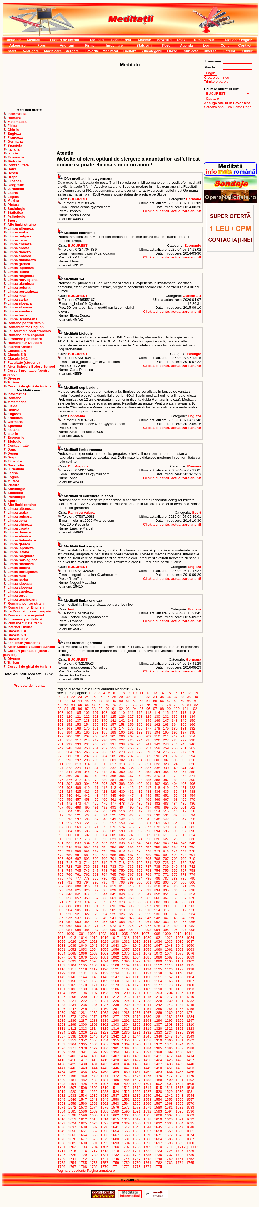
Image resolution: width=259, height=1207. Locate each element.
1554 (158, 1099)
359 (60, 776)
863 (131, 898)
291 (166, 756)
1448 (136, 1068)
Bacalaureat (121, 40)
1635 (190, 1123)
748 (104, 870)
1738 (179, 1155)
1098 (147, 961)
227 (166, 740)
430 (122, 792)
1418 (93, 1060)
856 (69, 898)
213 (183, 736)
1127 (179, 969)
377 (78, 780)
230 (192, 740)
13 (155, 693)
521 (78, 815)
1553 (147, 1099)
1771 (115, 1167)
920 (69, 914)
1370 (136, 1044)
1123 (136, 969)
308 (175, 760)
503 (60, 811)
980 (175, 926)
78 (169, 705)
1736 (158, 1155)
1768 (83, 1167)
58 (175, 701)
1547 (83, 1099)
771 (166, 874)
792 (69, 882)
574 (122, 827)
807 (60, 886)
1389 (61, 1052)
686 (122, 855)
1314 (93, 1028)
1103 (61, 965)
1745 (115, 1159)
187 (95, 732)
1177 (158, 985)
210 (157, 736)
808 (69, 886)
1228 (147, 1001)
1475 (147, 1076)
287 (131, 756)
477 (113, 803)
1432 (104, 1064)
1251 (115, 1009)
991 (131, 930)
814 (122, 886)
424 (69, 792)
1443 (83, 1068)
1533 (72, 1096)
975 (131, 926)
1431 (93, 1064)
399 (131, 784)
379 (95, 780)
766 (122, 874)
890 (87, 906)
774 (192, 874)
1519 (61, 1092)
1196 (83, 993)
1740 (61, 1159)
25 (94, 697)
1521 (83, 1092)
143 (131, 720)
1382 (126, 1048)
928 (139, 914)
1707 (126, 1147)
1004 (113, 934)
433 (148, 792)
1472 (115, 1076)
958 (122, 922)
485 (183, 803)
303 (131, 760)
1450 (158, 1068)
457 (78, 799)
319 (131, 764)
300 (104, 760)
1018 (126, 938)
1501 (147, 1084)
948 (175, 918)
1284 (190, 1017)
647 (60, 847)
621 (113, 839)
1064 (61, 953)
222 (122, 740)
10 (134, 693)
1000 (70, 934)
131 (166, 717)
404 (175, 784)
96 (148, 709)
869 (183, 898)
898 (157, 906)
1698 (169, 1143)
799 (131, 882)
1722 (147, 1151)
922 (87, 914)
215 (60, 740)
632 (69, 843)
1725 (179, 1151)
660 (175, 847)
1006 (135, 934)
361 (78, 776)
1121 (115, 969)
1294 (158, 1021)
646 (192, 843)
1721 (136, 1151)
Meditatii (34, 40)
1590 (126, 1111)
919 (60, 914)
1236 (93, 1005)
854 (192, 894)
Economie (192, 245)
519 (60, 815)
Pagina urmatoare (101, 1171)
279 (60, 756)
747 (95, 870)
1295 (169, 1021)
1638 (83, 1127)
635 (95, 843)
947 (166, 918)
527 (131, 815)
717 (113, 863)
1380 (104, 1048)
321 (148, 764)
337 (148, 768)
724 (175, 863)
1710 (158, 1147)
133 (183, 717)
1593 (158, 1111)
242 (157, 744)
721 (148, 863)
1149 (136, 977)
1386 (169, 1048)
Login (207, 45)
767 (131, 874)
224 (139, 740)
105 (78, 713)
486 (192, 803)
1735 (147, 1155)
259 (166, 748)
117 (183, 713)
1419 (104, 1060)
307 (166, 760)
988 (104, 930)
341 (183, 768)
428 (104, 792)
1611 (72, 1119)
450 (157, 795)
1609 (190, 1115)
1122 (126, 969)
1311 (61, 1028)
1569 (179, 1103)
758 (192, 870)
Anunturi (67, 45)
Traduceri (96, 40)
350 (122, 772)
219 (95, 740)
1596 (190, 1111)
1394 (115, 1052)
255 (131, 748)
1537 (115, 1096)
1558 (61, 1103)
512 (139, 811)
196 (175, 732)
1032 (136, 942)
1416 (72, 1060)
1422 (136, 1060)
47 (100, 701)
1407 (115, 1056)
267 (95, 752)
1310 (190, 1024)
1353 (93, 1040)
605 (113, 835)
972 (104, 926)
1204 (169, 993)
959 (131, 922)
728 (69, 867)
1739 (190, 1155)
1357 (136, 1040)
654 (122, 847)
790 (192, 878)
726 (192, 863)
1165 (169, 981)
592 (139, 831)
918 (192, 910)
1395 (126, 1052)
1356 (126, 1040)
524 (104, 815)
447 (131, 795)
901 (183, 906)
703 (131, 859)
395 (95, 784)
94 (134, 709)
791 (60, 882)
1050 (190, 945)
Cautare (130, 51)
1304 (126, 1024)
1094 (104, 961)
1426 (179, 1060)
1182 (72, 989)
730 (87, 867)
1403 (72, 1056)
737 (148, 867)
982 (192, 926)
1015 (93, 938)
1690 (83, 1143)
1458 (104, 1072)
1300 (83, 1024)
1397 (147, 1052)
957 (113, 922)
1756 (93, 1163)
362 (87, 776)
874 (87, 902)
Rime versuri (204, 40)
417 (148, 788)
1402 (61, 1056)
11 (141, 693)
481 (148, 803)
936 (69, 918)
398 (122, 784)
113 (148, 713)
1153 (179, 977)
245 (183, 744)
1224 (104, 1001)
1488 (147, 1080)
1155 (61, 981)
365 (113, 776)
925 (113, 914)
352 (139, 772)
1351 (72, 1040)
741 (183, 867)
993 (148, 930)
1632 (158, 1123)
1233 (61, 1005)
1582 (179, 1107)
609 (148, 835)
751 (131, 870)
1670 (147, 1135)
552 (69, 823)
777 (78, 878)
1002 (92, 934)
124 (104, 717)
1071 (136, 953)
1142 (61, 977)
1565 (136, 1103)
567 (60, 827)
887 (60, 906)
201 (78, 736)
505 (78, 811)
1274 (83, 1017)
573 (113, 827)
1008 (156, 934)
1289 (104, 1021)
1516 (169, 1088)
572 (104, 827)
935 (60, 918)
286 (122, 756)
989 (113, 930)
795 (95, 882)
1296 (179, 1021)
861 (113, 898)
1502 (158, 1084)
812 (104, 886)
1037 (190, 942)
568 (69, 827)
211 (166, 736)
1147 (115, 977)
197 (183, 732)
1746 (126, 1159)
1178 (169, 985)
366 (122, 776)
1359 (158, 1040)
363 (95, 776)
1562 (104, 1103)
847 (131, 894)
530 (157, 815)
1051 (61, 949)
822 (192, 886)
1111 (147, 965)
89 (100, 709)
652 (104, 847)
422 (192, 788)
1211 (104, 997)
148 (175, 720)
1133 (104, 973)
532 (175, 815)
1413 (179, 1056)
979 (166, 926)
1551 (126, 1099)
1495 (83, 1084)
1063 (190, 949)
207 (131, 736)
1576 (115, 1107)
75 (148, 705)
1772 (126, 1167)
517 (183, 811)
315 (95, 764)
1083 (126, 957)
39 (189, 697)
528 (139, 815)
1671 (158, 1135)
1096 (126, 961)
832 (139, 890)
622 (122, 839)
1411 (158, 1056)
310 (192, 760)
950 (192, 918)
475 (95, 803)
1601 (104, 1115)
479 (131, 803)
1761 (147, 1163)
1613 (93, 1119)
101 (185, 709)
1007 (145, 934)
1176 (147, 985)
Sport (196, 513)
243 (166, 744)
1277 (115, 1017)
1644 (147, 1127)
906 (87, 910)
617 (78, 839)
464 (139, 799)
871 (60, 902)
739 (166, 867)
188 (104, 732)
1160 (115, 981)
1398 (158, 1052)
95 (141, 709)
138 (87, 720)
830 (122, 890)
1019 (136, 938)
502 (192, 807)
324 (175, 764)
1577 (126, 1107)
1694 (126, 1143)
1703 (83, 1147)
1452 (179, 1068)
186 (87, 732)
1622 (190, 1119)
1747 (136, 1159)
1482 (83, 1080)
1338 (72, 1036)
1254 (147, 1009)
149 (183, 720)
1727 (61, 1155)
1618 (147, 1119)
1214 (136, 997)
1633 (169, 1123)
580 (175, 827)
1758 (115, 1163)
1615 (115, 1119)
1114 (179, 965)
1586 (83, 1111)
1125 (158, 969)
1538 (126, 1096)
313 (78, 764)
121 (78, 717)
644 (175, 843)
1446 (115, 1068)
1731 (104, 1155)
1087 (169, 957)
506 (87, 811)
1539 (136, 1096)
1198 (104, 993)
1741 (72, 1159)
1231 (179, 1001)
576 (139, 827)
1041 (93, 945)
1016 (104, 938)
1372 (158, 1044)
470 (192, 799)
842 (87, 894)
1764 (179, 1163)
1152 (169, 977)
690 (157, 855)
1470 (93, 1076)
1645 (158, 1127)
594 (157, 831)
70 (114, 705)
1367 (104, 1044)
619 (95, 839)
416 (139, 788)
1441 (61, 1068)
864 (139, 898)
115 (166, 713)
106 (87, 713)
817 (148, 886)
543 (131, 819)
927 (131, 914)
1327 (93, 1032)
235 (95, 744)
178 (157, 728)
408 (69, 788)
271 (131, 752)
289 (148, 756)
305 (148, 760)
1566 (147, 1103)
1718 (104, 1151)
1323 (190, 1028)
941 (113, 918)
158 (122, 724)
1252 (126, 1009)
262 (192, 748)
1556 (179, 1099)
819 (166, 886)
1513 (136, 1088)
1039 (72, 945)
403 (166, 784)
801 (148, 882)
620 (104, 839)
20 (59, 697)
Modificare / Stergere (61, 51)
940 (104, 918)
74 (141, 705)
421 (183, 788)
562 (157, 823)
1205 (179, 993)
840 (69, 894)
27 (107, 697)
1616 (126, 1119)
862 (122, 898)
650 (87, 847)
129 (148, 717)
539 (95, 819)
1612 (83, 1119)
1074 (169, 953)
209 (148, 736)
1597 (61, 1115)
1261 (83, 1013)
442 (87, 795)
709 (183, 859)
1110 (136, 965)
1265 (126, 1013)
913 (148, 910)
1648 (190, 1127)
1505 (190, 1084)
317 (113, 764)
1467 (61, 1076)
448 (139, 795)
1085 (147, 957)
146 (157, 720)
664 (69, 851)
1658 (158, 1131)
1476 (158, 1076)
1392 (93, 1052)
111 (131, 713)
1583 (190, 1107)
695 (60, 859)
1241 (147, 1005)
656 (139, 847)
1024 (190, 938)
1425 (169, 1060)
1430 (83, 1064)
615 (60, 839)
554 (87, 823)
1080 (93, 957)
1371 (147, 1044)
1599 (83, 1115)
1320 (158, 1028)
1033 (147, 942)
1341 (104, 1036)
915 (166, 910)
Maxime (144, 40)
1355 (115, 1040)
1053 (83, 949)
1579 (147, 1107)
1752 (190, 1159)
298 (87, 760)
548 (175, 819)
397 (113, 784)
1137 (147, 973)
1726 (190, 1151)
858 (87, 898)
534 (192, 815)
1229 (158, 1001)
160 (139, 724)
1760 (136, 1163)
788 (175, 878)
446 (122, 795)
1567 (158, 1103)
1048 (169, 945)
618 (87, 839)
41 (59, 701)
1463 (158, 1072)
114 (157, 713)
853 (183, 894)
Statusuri (144, 45)
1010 (177, 934)
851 (166, 894)
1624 (72, 1123)
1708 (136, 1147)
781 (113, 878)
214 (192, 736)
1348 (179, 1036)
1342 (115, 1036)
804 (175, 882)
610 (157, 835)
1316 (115, 1028)
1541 (158, 1096)
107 (95, 713)
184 (69, 732)
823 (60, 890)
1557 (190, 1099)
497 (148, 807)
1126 (169, 969)
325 (183, 764)
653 (113, 847)
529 (148, 815)
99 (169, 709)
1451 (169, 1068)
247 (60, 748)
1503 (169, 1084)
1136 (136, 973)
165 (183, 724)
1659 (169, 1131)
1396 (136, 1052)
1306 (147, 1024)
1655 (126, 1131)
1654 (115, 1131)
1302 (104, 1024)
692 (175, 855)
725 (183, 863)
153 (78, 724)
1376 (61, 1048)
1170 (83, 985)
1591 (136, 1111)
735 (131, 867)
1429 (72, 1064)
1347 (169, 1036)
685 (113, 855)
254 (122, 748)
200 (69, 736)
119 (60, 717)
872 (69, 902)
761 (78, 874)
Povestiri (164, 40)
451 (166, 795)
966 (192, 922)
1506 (61, 1088)
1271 (190, 1013)
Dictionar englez (238, 40)
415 (131, 788)
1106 (93, 965)
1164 (158, 981)
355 (166, 772)
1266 (136, 1013)
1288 (93, 1021)
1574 (93, 1107)
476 (104, 803)
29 (121, 697)
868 (175, 898)
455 (60, 799)
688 (139, 855)
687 (131, 855)
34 (155, 697)
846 (122, 894)
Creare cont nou (216, 77)
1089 (190, 957)
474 (87, 803)
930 (157, 914)
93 (128, 709)
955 (95, 922)
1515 (158, 1088)
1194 (61, 993)
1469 (83, 1076)
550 (192, 819)
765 (113, 874)
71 (121, 705)
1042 (104, 945)
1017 (115, 938)
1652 (93, 1131)
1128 (190, 969)
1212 (115, 997)
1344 (136, 1036)
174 (122, 728)
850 (157, 894)
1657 (147, 1131)
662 (192, 847)
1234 (72, 1005)
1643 (136, 1127)
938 (87, 918)
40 (196, 697)
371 (166, 776)
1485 (115, 1080)
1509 (93, 1088)
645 (183, 843)
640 (139, 843)
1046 (147, 945)
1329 (115, 1032)
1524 (115, 1092)
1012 (61, 938)
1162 (136, 981)
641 (148, 843)
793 (78, 882)
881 (148, 902)
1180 (190, 985)
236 (104, 744)
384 (139, 780)
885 (183, 902)
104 (69, 713)
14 (162, 693)
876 (104, 902)
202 (87, 736)
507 (95, 811)
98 (162, 709)
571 (95, 827)
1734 (136, 1155)
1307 (158, 1024)
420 (175, 788)
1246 (61, 1009)
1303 (115, 1024)
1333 (158, 1032)
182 (192, 728)
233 (78, 744)
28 (114, 697)
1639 (93, 1127)
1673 (179, 1135)
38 (182, 697)
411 (95, 788)
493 (113, 807)
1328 (104, 1032)
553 (78, 823)
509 (113, 811)
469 (183, 799)
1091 (72, 961)
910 (122, 910)
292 (175, 756)
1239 (126, 1005)
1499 (126, 1084)
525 (113, 815)
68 (100, 705)
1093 (93, 961)
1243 (169, 1005)
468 (175, 799)
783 (131, 878)
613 (183, 835)
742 (192, 867)
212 (175, 736)
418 (157, 788)
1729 (83, 1155)
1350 (61, 1040)
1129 (61, 973)
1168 (61, 985)
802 (157, 882)
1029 (104, 942)
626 (157, 839)
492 (104, 807)
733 (113, 867)
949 (183, 918)
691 (166, 855)
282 (87, 756)
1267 (147, 1013)
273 (148, 752)
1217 (169, 997)
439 (60, 795)
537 (78, 819)
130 (157, 717)
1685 (169, 1139)
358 (192, 772)
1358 (147, 1040)
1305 (136, 1024)
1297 (190, 1021)
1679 (104, 1139)
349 (113, 772)
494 (122, 807)
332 (104, 768)
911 (131, 910)
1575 (104, 1107)
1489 (158, 1080)
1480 (61, 1080)
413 (113, 788)
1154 (190, 977)
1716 (83, 1151)
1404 (83, 1056)
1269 (169, 1013)
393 (78, 784)
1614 (104, 1119)
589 (113, 831)
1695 (136, 1143)
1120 (104, 969)
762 (87, 874)
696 (69, 859)
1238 (115, 1005)
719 (131, 863)
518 (192, 811)
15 (169, 693)
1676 (72, 1139)
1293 (147, 1021)
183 (60, 732)
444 (104, 795)
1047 (158, 945)
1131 (83, 973)
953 (78, 922)
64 (73, 705)
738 (157, 867)
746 (87, 870)
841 (78, 894)
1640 (104, 1127)
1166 (179, 981)
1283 (179, 1017)
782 (122, 878)
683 (95, 855)
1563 (115, 1103)
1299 (72, 1024)
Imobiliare (114, 45)
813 (113, 886)
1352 (83, 1040)
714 (87, 863)
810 (87, 886)
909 (113, 910)
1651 (83, 1131)
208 (139, 736)
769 (148, 874)
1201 (136, 993)
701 (113, 859)
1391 (83, 1052)
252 (104, 748)
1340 (93, 1036)
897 (148, 906)
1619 (158, 1119)
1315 (104, 1028)
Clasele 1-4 (192, 296)
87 (87, 709)
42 (66, 701)
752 (139, 870)
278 (192, 752)
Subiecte (191, 51)
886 (192, 902)
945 (148, 918)
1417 (83, 1060)
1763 (169, 1163)
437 (183, 792)
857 (78, 898)
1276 (104, 1017)
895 (131, 906)
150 (192, 720)
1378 (83, 1048)
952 (69, 922)
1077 (61, 957)
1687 (190, 1139)
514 (157, 811)
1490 (169, 1080)
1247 (72, 1009)
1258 (190, 1009)
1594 (169, 1111)
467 (166, 799)
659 (166, 847)
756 (175, 870)
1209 (83, 997)
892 (104, 906)
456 (69, 799)
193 (148, 732)
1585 (72, 1111)
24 (87, 697)
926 (122, 914)
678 (192, 851)
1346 (158, 1036)
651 (95, 847)
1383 (136, 1048)
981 (183, 926)
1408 (126, 1056)
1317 (126, 1028)
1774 (147, 1167)
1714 (61, 1151)
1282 (169, 1017)
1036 (179, 942)
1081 (104, 957)
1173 (115, 985)
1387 (179, 1048)
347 (95, 772)
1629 (126, 1123)
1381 (115, 1048)
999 (60, 934)
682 (87, 855)
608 (139, 835)
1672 (169, 1135)
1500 (136, 1084)
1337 (61, 1036)
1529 (169, 1092)
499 (166, 807)
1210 (93, 997)
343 (60, 772)
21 (66, 697)
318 (122, 764)
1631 (147, 1123)
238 (122, 744)
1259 (61, 1013)
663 (60, 851)
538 (87, 819)
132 (175, 717)
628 (175, 839)
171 (95, 728)
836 (175, 890)
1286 (72, 1021)
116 (175, 713)
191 (131, 732)
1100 (169, 961)
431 (131, 792)
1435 (136, 1064)
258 (157, 748)
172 (104, 728)
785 (148, 878)
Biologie (194, 354)
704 (139, 859)
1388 (190, 1048)
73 (134, 705)
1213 (126, 997)
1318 (136, 1028)
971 (95, 926)
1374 (179, 1044)
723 (166, 863)
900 (175, 906)
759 (60, 874)
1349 (190, 1036)
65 (80, 705)
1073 (158, 953)
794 (87, 882)
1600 (93, 1115)
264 (69, 752)
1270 (179, 1013)
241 (148, 744)
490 (87, 807)
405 (183, 784)
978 (157, 926)
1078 (72, 957)
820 (175, 886)
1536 (104, 1096)
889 (78, 906)
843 (95, 894)
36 (169, 697)
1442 (72, 1068)
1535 (93, 1096)
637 (113, 843)
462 (122, 799)
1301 (93, 1024)
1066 (83, 953)
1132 (93, 973)
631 (60, 843)
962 (157, 922)
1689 (72, 1143)
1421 (126, 1060)
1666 (104, 1135)
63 (66, 705)
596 (175, 831)
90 (107, 709)
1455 (72, 1072)
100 (177, 709)
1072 (147, 953)
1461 (136, 1072)
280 (69, 756)
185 (78, 732)
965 (183, 922)
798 (122, 882)
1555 (169, 1099)
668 (104, 851)
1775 (158, 1167)
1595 (179, 1111)
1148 (126, 977)
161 (148, 724)
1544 (190, 1096)
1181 (61, 989)
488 (69, 807)
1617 (136, 1119)
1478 (179, 1076)
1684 (158, 1139)
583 (60, 831)
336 (139, 768)
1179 (179, 985)
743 (60, 870)
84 (66, 709)
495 (131, 807)
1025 (61, 942)
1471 (104, 1076)
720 (139, 863)
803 (166, 882)
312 (69, 764)
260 (175, 748)
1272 (61, 1017)
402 (157, 784)
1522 (93, 1092)
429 (113, 792)
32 (141, 697)
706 (157, 859)
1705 (104, 1147)
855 (60, 898)
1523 (104, 1092)
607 (131, 835)
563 (166, 823)
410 (87, 788)
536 (69, 819)
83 (59, 709)
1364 (72, 1044)
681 (78, 855)
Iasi (71, 609)
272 (139, 752)
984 (69, 930)
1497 (104, 1084)
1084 (136, 957)
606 (122, 835)
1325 (72, 1032)
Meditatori (111, 51)
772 (175, 874)
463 (131, 799)
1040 (83, 945)
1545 (61, 1099)
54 (148, 701)
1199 (115, 993)
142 (122, 720)
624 (139, 839)
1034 (158, 942)
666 (87, 851)
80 (182, 705)
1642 (126, 1127)
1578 (136, 1107)
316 (104, 764)
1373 (169, 1044)
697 (78, 859)
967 (60, 926)
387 (166, 780)
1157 (83, 981)
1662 (61, 1135)
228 (175, 740)
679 (60, 855)
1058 (136, 949)
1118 (83, 969)
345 (78, 772)
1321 (169, 1028)
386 (157, 780)
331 (95, 768)
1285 (61, 1021)
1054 (93, 949)
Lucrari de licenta (64, 40)
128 (139, 717)
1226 (126, 1001)
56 (162, 701)
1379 (93, 1048)
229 (183, 740)
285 (113, 756)
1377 (72, 1048)
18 (189, 693)
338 (157, 768)
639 (131, 843)
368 (139, 776)
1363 (61, 1044)
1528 (158, 1092)
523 (95, 815)
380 (104, 780)
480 (139, 803)
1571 (61, 1107)
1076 (190, 953)
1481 (72, 1080)
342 (192, 768)
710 (192, 859)
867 (166, 898)
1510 (104, 1088)
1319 (147, 1028)
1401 (190, 1052)
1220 (61, 1001)
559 (131, 823)
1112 (158, 965)
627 (166, 839)
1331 (136, 1032)
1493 (61, 1084)
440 (69, 795)
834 (157, 890)
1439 (179, 1064)
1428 (61, 1064)
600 (69, 835)
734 (122, 867)
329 (78, 768)
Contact (244, 45)
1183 (83, 989)
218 (87, 740)
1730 (93, 1155)
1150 (147, 977)
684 (104, 855)
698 (87, 859)
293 (183, 756)
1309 (179, 1024)
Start (12, 51)
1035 (169, 942)
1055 (104, 949)
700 (104, 859)
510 (122, 811)
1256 (169, 1009)
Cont (225, 45)
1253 (136, 1009)
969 (78, 926)
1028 (93, 942)
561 (148, 823)
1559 (72, 1103)
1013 (72, 938)
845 (113, 894)
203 (95, 736)
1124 (147, 969)
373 (183, 776)
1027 (83, 942)
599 (60, 835)
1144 (83, 977)
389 (183, 780)
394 (87, 784)
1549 (104, 1099)
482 (157, 803)
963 (166, 922)
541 (113, 819)
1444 (93, 1068)
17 (182, 693)
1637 (72, 1127)
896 (139, 906)
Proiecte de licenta (29, 685)
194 (157, 732)
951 (60, 922)
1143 (72, 977)
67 (94, 705)
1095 (115, 961)
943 (131, 918)
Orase (172, 51)
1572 (72, 1107)
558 (122, 823)
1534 (83, 1096)
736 (139, 867)
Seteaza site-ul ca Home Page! (228, 107)
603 (95, 835)
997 (183, 930)
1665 (93, 1135)
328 (69, 768)
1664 (83, 1135)
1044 (126, 945)
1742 (83, 1159)
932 (175, 914)
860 (104, 898)
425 (78, 792)
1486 (126, 1080)
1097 (136, 961)
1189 (147, 989)
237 (113, 744)
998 (192, 930)
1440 (190, 1064)
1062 (179, 949)
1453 (190, 1068)
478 (122, 803)
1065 (72, 953)
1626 (93, 1123)
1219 (190, 997)
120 (69, 717)
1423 (147, 1060)
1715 (72, 1151)
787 (166, 878)
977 (148, 926)
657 (148, 847)
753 (148, 870)
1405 (93, 1056)
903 (60, 910)
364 (104, 776)
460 (104, 799)
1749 (158, 1159)
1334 (169, 1032)
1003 (102, 934)
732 (104, 867)
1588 (104, 1111)
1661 (190, 1131)
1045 (136, 945)
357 (183, 772)
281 (78, 756)
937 (78, 918)
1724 (169, 1151)
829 (113, 890)
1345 (147, 1036)
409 (78, 788)
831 (131, 890)
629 (183, 839)
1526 (136, 1092)
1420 (115, 1060)
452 (175, 795)
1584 (61, 1111)
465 (148, 799)
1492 (190, 1080)
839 (60, 894)
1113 (169, 965)
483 (166, 803)
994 (157, 930)
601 (78, 835)
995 (166, 930)
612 (175, 835)
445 (113, 795)
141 (113, 720)
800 (139, 882)
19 (196, 693)
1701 (61, 1147)
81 (189, 705)
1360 (169, 1040)
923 (95, 914)
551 (60, 823)
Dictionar (13, 40)
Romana (194, 466)
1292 (136, 1021)
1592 (147, 1111)
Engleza (194, 416)
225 (148, 740)
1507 (72, 1088)
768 (139, 874)
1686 (179, 1139)
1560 (83, 1103)
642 (157, 843)
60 (189, 701)
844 (104, 894)
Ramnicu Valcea (81, 513)
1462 (147, 1072)
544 (139, 819)
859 (95, 898)
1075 (179, 953)
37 (175, 697)
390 (192, 780)
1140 (179, 973)
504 (69, 811)
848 (139, 894)
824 (69, 890)
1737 (169, 1155)
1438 (169, 1064)
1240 (136, 1005)
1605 (147, 1115)
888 (69, 906)
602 (87, 835)
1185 (104, 989)
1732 (115, 1155)
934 (192, 914)
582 (192, 827)
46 (94, 701)
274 (157, 752)
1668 (126, 1135)
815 (131, 886)
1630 (136, 1123)
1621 (179, 1119)
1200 (126, 993)
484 (175, 803)
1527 (147, 1092)
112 (139, 713)
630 (192, 839)
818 (157, 886)
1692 (104, 1143)
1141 (190, 973)
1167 (190, 981)
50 (121, 701)
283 (95, 756)
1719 (115, 1151)
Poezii (182, 40)
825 (78, 890)
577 (148, 827)
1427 (190, 1060)
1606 (158, 1115)
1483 (93, 1080)
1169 (72, 985)
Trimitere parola (216, 81)
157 (113, 724)
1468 (72, 1076)
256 (139, 748)
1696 (147, 1143)
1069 (115, 953)
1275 (93, 1017)
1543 (179, 1096)
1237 (104, 1005)
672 (139, 851)
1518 (190, 1088)
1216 (158, 997)
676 (175, 851)
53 (141, 701)
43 (73, 701)
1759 (126, 1163)
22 (73, 697)
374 (192, 776)
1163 (147, 981)
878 (122, 902)
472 (69, 803)
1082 (115, 957)
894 (122, 906)
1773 (136, 1167)
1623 (61, 1123)
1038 (61, 945)
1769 (93, 1167)
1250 (104, 1009)
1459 (115, 1072)
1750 (169, 1159)
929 (148, 914)
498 (157, 807)
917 (183, 910)
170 (87, 728)
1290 (115, 1021)
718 (122, 863)
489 (78, 807)
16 (175, 693)
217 (78, 740)
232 (69, 744)
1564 (126, 1103)
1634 (179, 1123)
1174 (126, 985)
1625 (83, 1123)
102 (194, 709)
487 (60, 807)
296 (69, 760)
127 (131, 717)
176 (139, 728)
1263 (104, 1013)
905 (78, 910)
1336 (190, 1032)
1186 (115, 989)
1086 (158, 957)
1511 (115, 1088)
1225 (115, 1001)
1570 (190, 1103)
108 (104, 713)
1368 (115, 1044)
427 (95, 792)
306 (157, 760)
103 (60, 713)
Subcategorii (151, 51)
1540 (147, 1096)
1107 (104, 965)
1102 (190, 961)
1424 (158, 1060)
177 (148, 728)
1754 (72, 1163)
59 (182, 701)
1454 (61, 1072)
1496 (93, 1084)
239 (131, 744)
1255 (158, 1009)
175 (131, 728)
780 (104, 878)
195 (166, 732)
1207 (61, 997)
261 (183, 748)
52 (134, 701)
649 (78, 847)
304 (139, 760)
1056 (115, 949)
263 (60, 752)
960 (139, 922)
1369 (126, 1044)
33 (148, 697)
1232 (190, 1001)
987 (95, 930)
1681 (126, 1139)
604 (104, 835)
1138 (158, 973)
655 (131, 847)
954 (87, 922)
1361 (179, 1040)
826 (87, 890)
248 (69, 748)
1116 (61, 969)
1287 (83, 1021)
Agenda (186, 45)
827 (95, 890)
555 (95, 823)
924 (104, 914)
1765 (190, 1163)
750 (122, 870)
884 (175, 902)
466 (157, 799)
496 (139, 807)
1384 (147, 1048)
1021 (158, 938)
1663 (72, 1135)
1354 (104, 1040)
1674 (190, 1135)
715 (95, 863)
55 (155, 701)
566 (192, 823)
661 (183, 847)
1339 (83, 1036)
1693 (115, 1143)
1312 (72, 1028)
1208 (72, 997)
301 (113, 760)
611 (166, 835)
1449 (147, 1068)
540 (104, 819)
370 (157, 776)
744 (69, 870)
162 (157, 724)
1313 (83, 1028)
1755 (83, 1163)
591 (131, 831)
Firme (89, 45)
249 (78, 748)
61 (196, 701)
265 (78, 752)
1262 (93, 1013)
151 (60, 724)
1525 (126, 1092)
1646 (169, 1127)
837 (183, 890)
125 (113, 717)
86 (80, 709)
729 (78, 867)
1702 (72, 1147)
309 (183, 760)
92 (121, 709)
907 (95, 910)
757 (183, 870)
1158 (93, 981)
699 (95, 859)
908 (104, 910)
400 (139, 784)
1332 (147, 1032)
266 (87, 752)
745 (78, 870)
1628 (115, 1123)
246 (192, 744)
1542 (169, 1096)
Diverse (209, 51)
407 (60, 788)
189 (113, 732)
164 (175, 724)
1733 (126, 1155)
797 (113, 882)
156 (104, 724)
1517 (179, 1088)
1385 (158, 1048)
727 (60, 867)
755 (166, 870)
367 (131, 776)
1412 (169, 1056)
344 (69, 772)
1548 (93, 1099)
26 (100, 697)
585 (78, 831)
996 (175, 930)
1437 (158, 1064)
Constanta (76, 416)
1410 (147, 1056)
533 (183, 815)
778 (87, 878)
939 (95, 918)
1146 (104, 977)
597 (183, 831)
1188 (136, 989)
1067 (93, 953)
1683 (147, 1139)
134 (192, 717)
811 (95, 886)
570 (87, 827)
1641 (115, 1127)
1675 (61, 1139)
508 (104, 811)
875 (95, 902)
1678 (93, 1139)
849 (148, 894)
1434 (126, 1064)
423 (60, 792)
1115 (190, 965)
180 (175, 728)
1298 (61, 1024)
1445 (104, 1068)
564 (175, 823)
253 (113, 748)
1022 (169, 938)
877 (113, 902)
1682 (136, 1139)
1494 (72, 1084)
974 (122, 926)
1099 (158, 961)
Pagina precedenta (71, 1171)
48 (107, 701)
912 (139, 910)
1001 (81, 934)
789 (183, 878)
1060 (158, 949)
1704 (93, 1147)
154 (87, 724)
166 (192, 724)
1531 (190, 1092)
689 (148, 855)
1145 (93, 977)
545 (148, 819)
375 (60, 780)
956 (104, 922)
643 (166, 843)
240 (139, 744)
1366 (93, 1044)
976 (139, 926)
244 (175, 744)
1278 (126, 1017)
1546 (72, 1099)
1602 (115, 1115)
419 (166, 788)
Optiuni (229, 51)
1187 (126, 989)
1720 (126, 1151)
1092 (83, 961)
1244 (179, 1005)
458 (87, 799)
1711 (169, 1147)
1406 (104, 1056)
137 (78, 720)
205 (113, 736)
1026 (72, 942)
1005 (124, 934)
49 (114, 701)
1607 (169, 1115)
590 (122, 831)
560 (139, 823)
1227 (136, 1001)
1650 (72, 1131)
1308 (169, 1024)
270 (122, 752)
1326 (83, 1032)
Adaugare (17, 45)
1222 (83, 1001)
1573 (83, 1107)
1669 (136, 1135)
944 (139, 918)
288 (139, 756)
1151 (158, 977)
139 (95, 720)
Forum (42, 45)
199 (60, 736)
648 (69, 847)
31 (134, 697)
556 (104, 823)
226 (157, 740)
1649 (61, 1131)
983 (60, 930)
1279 (136, 1017)
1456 (83, 1072)
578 (157, 827)
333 (113, 768)
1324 (61, 1032)
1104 (72, 965)
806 (192, 882)
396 (104, 784)
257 (148, 748)
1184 (93, 989)
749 (113, 870)
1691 (93, 1143)
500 (175, 807)
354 (157, 772)
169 (78, 728)
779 (95, 878)
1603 (126, 1115)
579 (166, 827)
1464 (169, 1072)
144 (139, 720)
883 (166, 902)
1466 (190, 1072)
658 (157, 847)
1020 (147, 938)
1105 (83, 965)
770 (157, 874)
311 (60, 764)
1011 (188, 934)
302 (122, 760)
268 (104, 752)
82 (196, 705)
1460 (126, 1072)
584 (69, 831)
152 (69, 724)
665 (78, 851)
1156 (72, 981)
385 (148, 780)
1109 (126, 965)
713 (78, 863)
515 (166, 811)
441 (78, 795)
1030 (115, 942)
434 (157, 792)
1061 (169, 949)
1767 (72, 1167)
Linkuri (247, 51)
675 (166, 851)
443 (95, 795)
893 (113, 906)
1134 (115, 973)
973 (113, 926)
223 (131, 740)
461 (113, 799)
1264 (115, 1013)
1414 (190, 1056)
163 (166, 724)
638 (122, 843)
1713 (194, 1147)
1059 (147, 949)
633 (78, 843)
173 (113, 728)
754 (157, 870)
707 (166, 859)
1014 (83, 938)
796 (104, 882)
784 (139, 878)
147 (166, 720)
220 (104, 740)
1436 (147, 1064)
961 (148, 922)
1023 (179, 938)
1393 (104, 1052)
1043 (115, 945)
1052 (72, 949)
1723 (158, 1151)
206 (122, 736)
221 (113, 740)
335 (131, 768)
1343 (126, 1036)
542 (122, 819)
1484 (104, 1080)
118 (192, 713)
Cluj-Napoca (78, 466)
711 (60, 863)
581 (183, 827)
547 (166, 819)
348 (104, 772)
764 (104, 874)
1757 (104, 1163)
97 (155, 709)
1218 (179, 997)
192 (139, 732)
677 (183, 851)
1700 (190, 1143)
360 (69, 776)
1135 (126, 973)
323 (166, 764)
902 (192, 906)
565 (183, 823)
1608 (179, 1115)
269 (113, 752)
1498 (115, 1084)
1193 (190, 989)
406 (192, 784)
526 (122, 815)
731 (95, 867)
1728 (72, 1155)
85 (73, 709)
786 (157, 878)
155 (95, 724)
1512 (126, 1088)
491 (95, 807)
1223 (93, 1001)
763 (95, 874)
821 (183, 886)
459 (95, 799)
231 (60, 744)
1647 (179, 1127)
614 (192, 835)
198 (192, 732)
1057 (126, 949)
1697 (158, 1143)
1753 (61, 1163)
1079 (83, 957)
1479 (190, 1076)
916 (175, 910)
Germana (193, 199)
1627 (104, 1123)
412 (104, 788)
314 (87, 764)
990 (122, 930)
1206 (190, 993)
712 (69, 863)
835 (166, 890)
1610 (61, 1119)
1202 (147, 993)
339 (166, 768)
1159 (104, 981)
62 (59, 705)
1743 (93, 1159)
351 (131, 772)
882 (157, 902)
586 (87, 831)
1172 (104, 985)
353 (148, 772)
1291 (126, 1021)
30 (128, 697)
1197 (93, 993)
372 (175, 776)
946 (157, 918)
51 (128, 701)
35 (162, 697)
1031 (126, 942)
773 (183, 874)
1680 (115, 1139)
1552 (136, 1099)
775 (60, 878)
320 (139, 764)
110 (122, 713)
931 (166, 914)
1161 (126, 981)
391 (60, 784)
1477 (169, 1076)
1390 (72, 1052)
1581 (169, 1107)
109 (113, 713)
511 (131, 811)
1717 (93, 1151)
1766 (61, 1167)
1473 (126, 1076)
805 (183, 882)
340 (175, 768)
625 (148, 839)
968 (69, 926)
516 (175, 811)
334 (122, 768)
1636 (61, 1127)
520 (69, 815)
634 (87, 843)
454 (192, 795)
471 (60, 803)
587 (95, 831)
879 (131, 902)
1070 (126, 953)
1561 (93, 1103)
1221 (72, 1001)
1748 (147, 1159)
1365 (83, 1044)
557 (113, 823)
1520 (72, 1092)
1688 (61, 1143)
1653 (104, 1131)
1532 (61, 1096)
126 (122, 717)
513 (148, 811)
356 (175, 772)
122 (87, 717)
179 (166, 728)
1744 (104, 1159)
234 (87, 744)
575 (131, 827)
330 (87, 768)
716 (104, 863)
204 (104, 736)
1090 (61, 961)
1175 (136, 985)
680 (69, 855)
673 (148, 851)
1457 (93, 1072)
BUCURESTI (78, 199)
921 (78, 914)
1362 (190, 1040)
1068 (104, 953)
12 (148, 693)
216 (69, 740)
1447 (126, 1068)
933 (183, 914)
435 (166, 792)
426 (87, 792)
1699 (179, 1143)
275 (166, 752)
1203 (158, 993)
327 (60, 768)
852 (175, 894)
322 (157, 764)
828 (104, 890)
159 (131, 724)
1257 (179, 1009)
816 (139, 886)
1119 (93, 969)
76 (155, 705)
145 (148, 720)
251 (95, 748)
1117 (72, 969)
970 (87, 926)
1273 (72, 1017)
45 (87, 701)
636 (104, 843)
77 (162, 705)
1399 (169, 1052)
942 (122, 918)
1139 (169, 973)
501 (183, 807)
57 (169, 701)
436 (175, 792)
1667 (115, 1135)
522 (87, 815)
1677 (83, 1139)
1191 (169, 989)
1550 (115, 1099)
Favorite (92, 51)
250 (87, 748)
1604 (136, 1115)
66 (87, 705)
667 (95, 851)
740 (175, 867)
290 (157, 756)
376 (69, 780)
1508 (83, 1088)
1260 (72, 1013)
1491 (179, 1080)
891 (95, 906)
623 (131, 839)
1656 (136, 1131)
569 (78, 827)
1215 (147, 997)
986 (87, 930)
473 (78, 803)
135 (60, 720)
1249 (93, 1009)
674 (157, 851)
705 (148, 859)
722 (157, 863)
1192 (179, 989)
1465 (179, 1072)
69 (107, 705)
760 (69, 874)
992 (139, 930)
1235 (83, 1005)
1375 (190, 1044)
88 (94, 709)
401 (148, 784)
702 (122, 859)
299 (95, 760)
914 (157, 910)
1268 (158, 1013)
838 (192, 890)
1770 (104, 1167)
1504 (179, 1084)
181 (183, 728)
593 (148, 831)
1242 (158, 1005)
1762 (158, 1163)
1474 (136, 1076)
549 (183, 819)
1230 (169, 1001)
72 (128, 705)
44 (80, 701)
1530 (179, 1092)
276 (175, 752)
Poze (166, 45)
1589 (115, 1111)
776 (69, 878)
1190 (158, 989)
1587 (93, 1111)
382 (122, 780)
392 (69, 784)
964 (175, 922)
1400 (179, 1052)
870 (192, 898)
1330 (126, 1032)
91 (114, 709)
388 (175, 780)
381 (113, 780)
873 (78, 902)
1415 (61, 1060)
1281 (158, 1017)
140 (104, 720)
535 (60, 819)
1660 (179, 1131)
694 (192, 855)
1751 (179, 1159)
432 (139, 792)
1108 (115, 965)
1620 (169, 1119)
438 (192, 792)
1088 (179, 957)
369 (148, 776)
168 (69, 728)
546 (157, 819)
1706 (115, 1147)
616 (69, 839)
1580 (158, 1107)
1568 (169, 1103)
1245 (190, 1005)
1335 (179, 1032)
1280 (147, 1017)
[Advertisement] (29, 80)
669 (113, 851)
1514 (147, 1088)
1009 (167, 934)
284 (104, 756)
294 (192, 756)
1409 (136, 1056)
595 (166, 831)
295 (60, 760)
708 (175, 859)
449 (148, 795)
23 (80, 697)
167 (60, 728)
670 (122, 851)
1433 (115, 1064)
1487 (136, 1080)
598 (192, 831)
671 (131, 851)
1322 (179, 1028)
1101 (179, 961)
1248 (83, 1009)
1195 (72, 993)
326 (192, 764)
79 (175, 705)
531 (166, 815)
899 (166, 906)
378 (87, 780)
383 (131, 780)
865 (148, 898)
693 (183, 855)
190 (122, 732)
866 (157, 898)
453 (183, 795)
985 (78, 930)
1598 (72, 1115)
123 (95, 717)
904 (69, 910)
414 (122, 788)
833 (148, 890)
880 (139, 902)
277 (183, 752)
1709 (147, 1147)
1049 (179, 945)
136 (69, 720)
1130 (72, 973)
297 (78, 760)
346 (87, 772)
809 (78, 886)
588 (104, 831)
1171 (93, 985)
